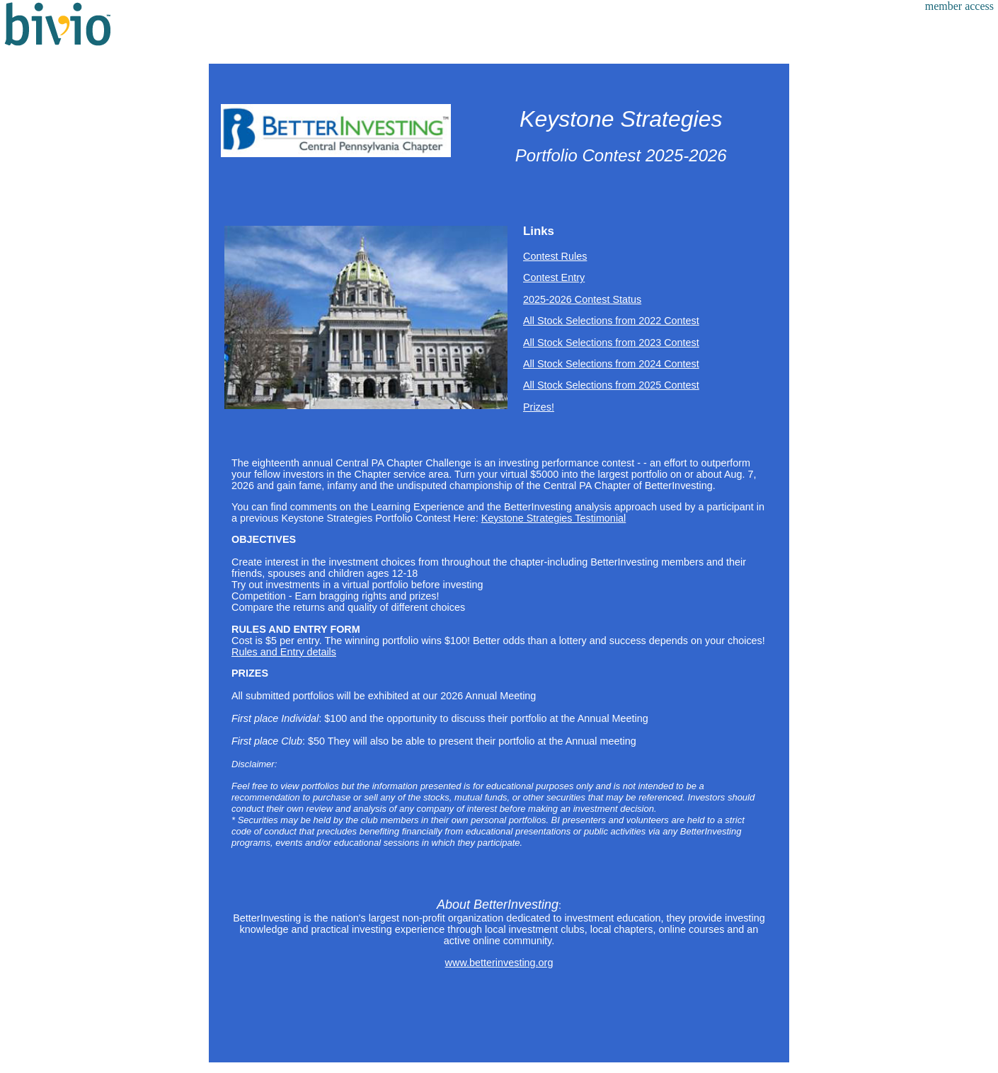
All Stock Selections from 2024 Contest (611, 363)
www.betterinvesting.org (499, 962)
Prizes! (538, 407)
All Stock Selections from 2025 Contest (611, 385)
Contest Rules (555, 256)
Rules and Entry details (283, 652)
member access (959, 6)
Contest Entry (554, 277)
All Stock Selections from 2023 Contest (611, 342)
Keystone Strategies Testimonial (553, 518)
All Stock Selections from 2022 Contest (611, 320)
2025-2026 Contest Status (582, 299)
